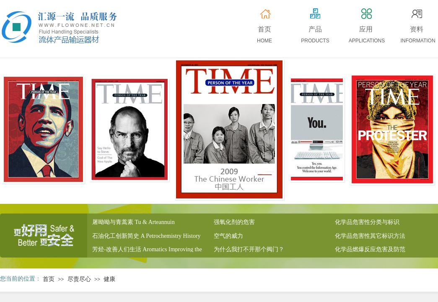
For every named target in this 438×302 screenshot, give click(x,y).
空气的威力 (228, 237)
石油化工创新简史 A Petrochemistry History (146, 237)
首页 (48, 279)
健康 (109, 279)
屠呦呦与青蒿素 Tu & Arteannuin (133, 223)
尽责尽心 (79, 279)
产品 (315, 29)
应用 (366, 29)
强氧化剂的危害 (234, 223)
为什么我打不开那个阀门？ (249, 250)
